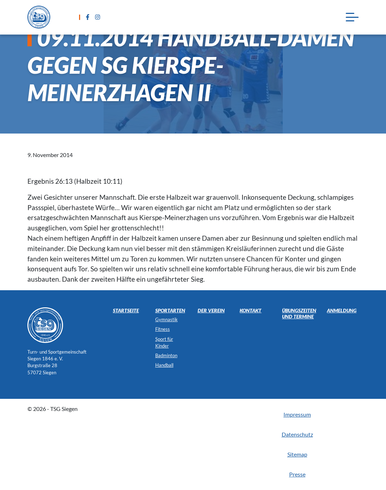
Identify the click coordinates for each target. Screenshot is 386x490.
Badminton (166, 355)
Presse (297, 474)
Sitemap (297, 454)
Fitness (162, 329)
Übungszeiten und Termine (299, 313)
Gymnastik (166, 319)
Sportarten (170, 310)
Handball (164, 365)
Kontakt (250, 310)
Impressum (297, 414)
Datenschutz (297, 434)
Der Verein (211, 310)
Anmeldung (341, 310)
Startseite (126, 310)
